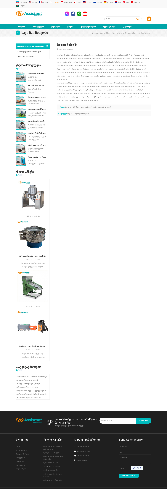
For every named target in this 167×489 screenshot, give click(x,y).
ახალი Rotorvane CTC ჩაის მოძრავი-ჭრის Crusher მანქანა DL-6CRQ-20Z (37, 89)
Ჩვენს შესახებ (109, 18)
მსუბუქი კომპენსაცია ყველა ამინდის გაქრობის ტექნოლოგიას (88, 98)
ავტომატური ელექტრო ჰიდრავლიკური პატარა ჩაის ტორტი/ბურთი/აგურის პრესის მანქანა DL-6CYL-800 (37, 65)
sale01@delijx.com (83, 443)
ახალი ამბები (105, 24)
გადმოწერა (127, 18)
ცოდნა (70, 18)
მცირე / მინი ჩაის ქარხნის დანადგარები (52, 439)
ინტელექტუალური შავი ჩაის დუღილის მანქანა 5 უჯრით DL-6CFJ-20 (37, 148)
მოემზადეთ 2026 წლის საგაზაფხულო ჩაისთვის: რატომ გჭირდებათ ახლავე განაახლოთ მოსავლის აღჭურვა (33, 338)
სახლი (18, 438)
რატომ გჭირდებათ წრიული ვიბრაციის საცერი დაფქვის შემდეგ (33, 248)
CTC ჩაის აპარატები (50, 462)
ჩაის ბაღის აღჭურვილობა (52, 472)
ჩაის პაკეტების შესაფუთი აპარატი (52, 467)
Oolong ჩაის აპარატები (51, 458)
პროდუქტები (38, 18)
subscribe (143, 412)
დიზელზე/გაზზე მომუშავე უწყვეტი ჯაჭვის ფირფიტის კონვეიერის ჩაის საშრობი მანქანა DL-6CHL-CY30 (37, 113)
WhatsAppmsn (82, 451)
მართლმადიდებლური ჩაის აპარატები (53, 449)
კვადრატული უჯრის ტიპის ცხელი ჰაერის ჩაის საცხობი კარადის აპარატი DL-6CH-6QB (37, 137)
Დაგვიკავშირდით (88, 18)
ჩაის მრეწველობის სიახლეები (123, 24)
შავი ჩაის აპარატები (50, 454)
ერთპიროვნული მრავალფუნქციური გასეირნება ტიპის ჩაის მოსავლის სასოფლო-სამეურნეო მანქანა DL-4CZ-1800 (37, 101)
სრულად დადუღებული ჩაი (78, 74)
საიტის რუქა (20, 456)
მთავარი (21, 18)
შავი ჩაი (98, 46)
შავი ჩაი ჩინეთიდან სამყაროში (78, 105)
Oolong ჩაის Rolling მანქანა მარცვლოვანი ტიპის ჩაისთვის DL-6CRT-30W (37, 77)
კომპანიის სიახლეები (26, 48)
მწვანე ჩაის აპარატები (51, 444)
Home (95, 24)
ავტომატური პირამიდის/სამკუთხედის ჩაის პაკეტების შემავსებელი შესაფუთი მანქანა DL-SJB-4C (37, 125)
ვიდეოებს (55, 18)
